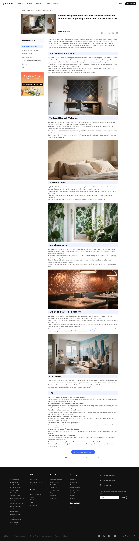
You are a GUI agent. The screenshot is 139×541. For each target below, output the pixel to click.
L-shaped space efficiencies (87, 331)
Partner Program (75, 490)
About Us (73, 479)
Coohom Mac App (109, 480)
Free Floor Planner (15, 487)
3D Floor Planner (14, 493)
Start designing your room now (32, 84)
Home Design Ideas (35, 494)
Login (120, 3)
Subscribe (122, 497)
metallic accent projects (56, 253)
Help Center (33, 500)
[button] (20, 3)
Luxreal (72, 508)
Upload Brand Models (36, 482)
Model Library (34, 479)
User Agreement (47, 536)
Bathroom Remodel (15, 506)
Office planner (14, 517)
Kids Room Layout (15, 514)
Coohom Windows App (110, 475)
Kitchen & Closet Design (17, 498)
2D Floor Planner (14, 490)
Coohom (96, 444)
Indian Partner (74, 493)
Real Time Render (15, 525)
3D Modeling (33, 485)
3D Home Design (14, 479)
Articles (23, 10)
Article (31, 502)
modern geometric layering (97, 62)
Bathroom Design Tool (16, 503)
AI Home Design (14, 482)
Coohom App (33, 505)
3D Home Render (15, 522)
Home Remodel (14, 485)
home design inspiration (34, 10)
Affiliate (72, 495)
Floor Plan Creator (15, 495)
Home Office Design (15, 519)
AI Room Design (14, 511)
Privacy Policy (34, 536)
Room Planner (14, 509)
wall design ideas (48, 10)
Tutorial (32, 497)
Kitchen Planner (14, 501)
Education (73, 485)
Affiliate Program (75, 487)
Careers (72, 498)
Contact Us (73, 482)
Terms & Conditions (61, 536)
